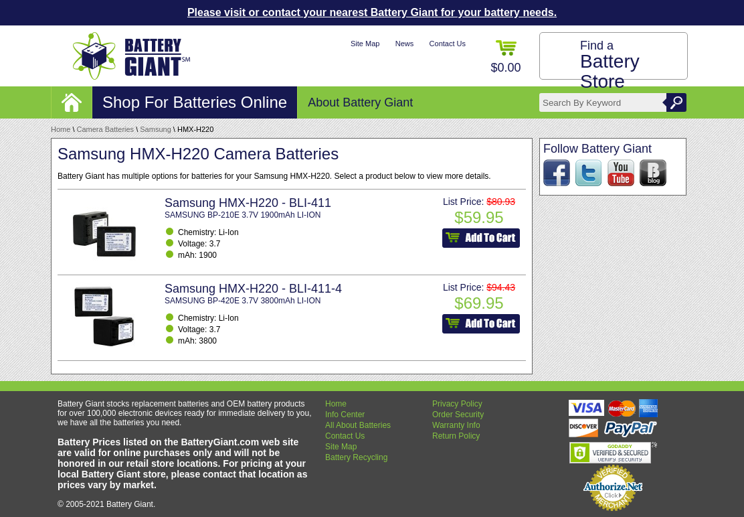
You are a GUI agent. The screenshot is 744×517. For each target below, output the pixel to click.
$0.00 (505, 57)
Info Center (345, 414)
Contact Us (448, 44)
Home (60, 129)
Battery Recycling (356, 457)
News (404, 44)
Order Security (458, 414)
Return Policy (456, 436)
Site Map (365, 44)
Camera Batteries (105, 129)
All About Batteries (358, 425)
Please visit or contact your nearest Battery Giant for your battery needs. (372, 12)
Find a (610, 65)
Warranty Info (456, 425)
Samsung (155, 129)
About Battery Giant (360, 102)
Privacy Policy (457, 404)
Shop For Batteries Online (194, 102)
